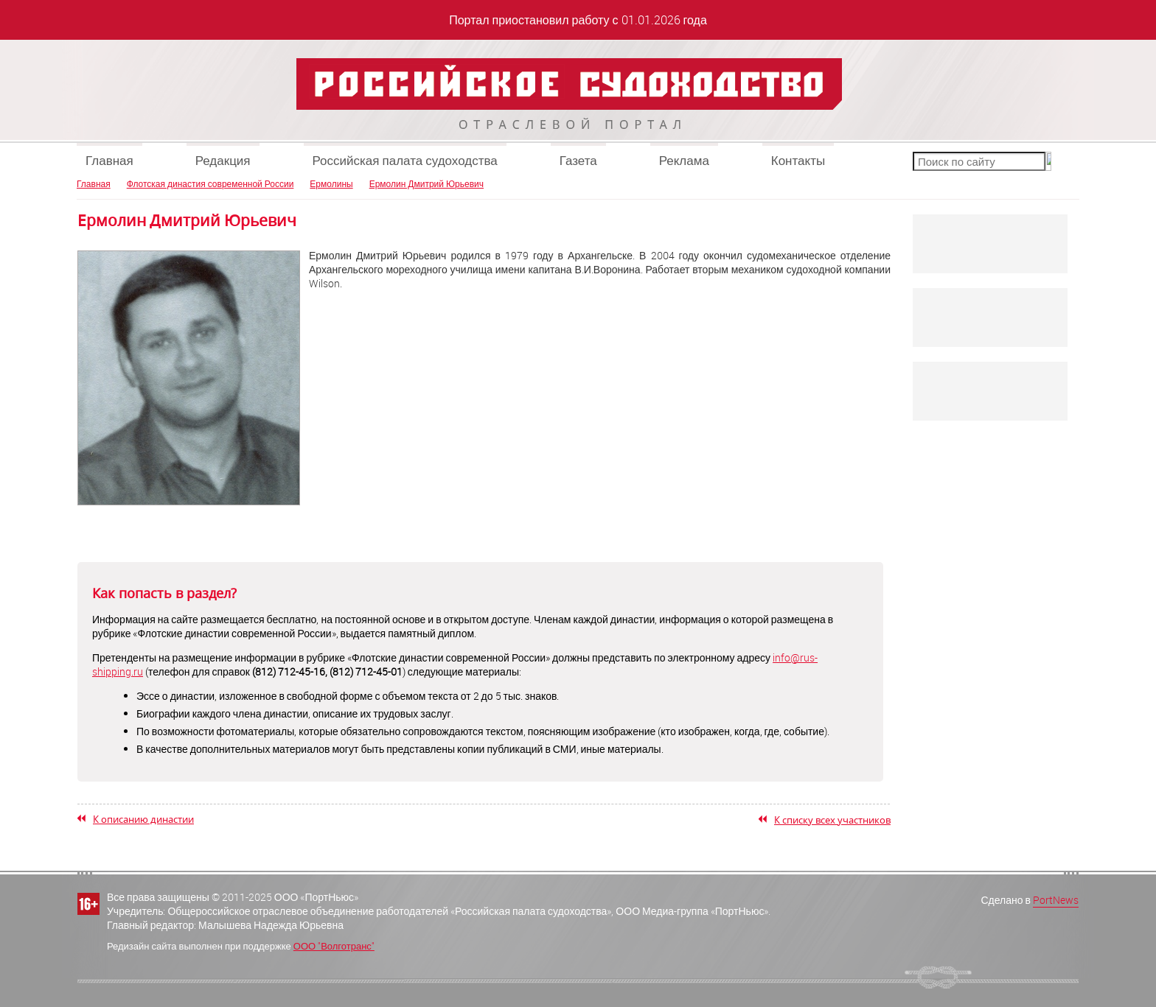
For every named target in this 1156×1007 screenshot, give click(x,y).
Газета (578, 160)
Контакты (798, 160)
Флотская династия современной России (210, 183)
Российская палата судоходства (405, 160)
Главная (109, 160)
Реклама (684, 160)
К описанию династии (143, 819)
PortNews (1056, 900)
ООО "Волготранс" (334, 945)
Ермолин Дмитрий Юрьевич (426, 183)
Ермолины (331, 183)
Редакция (223, 160)
